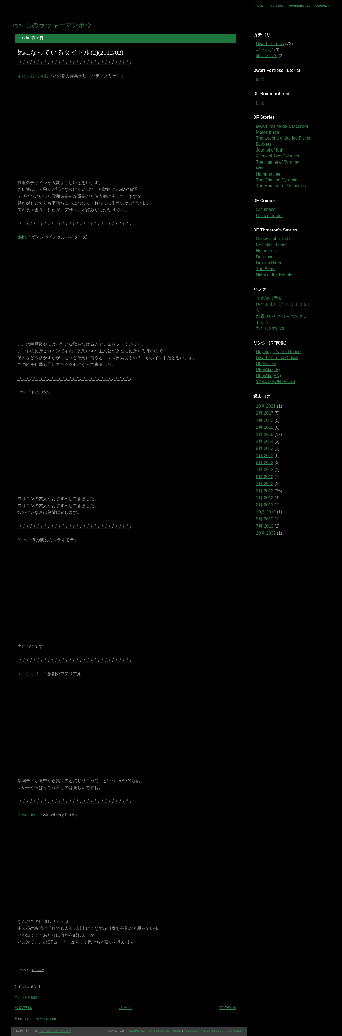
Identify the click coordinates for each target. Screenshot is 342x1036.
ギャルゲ (38, 970)
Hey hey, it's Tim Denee (278, 351)
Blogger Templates (227, 1030)
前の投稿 (227, 1007)
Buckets (263, 144)
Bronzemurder (269, 215)
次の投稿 (23, 1007)
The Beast (265, 268)
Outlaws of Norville (274, 239)
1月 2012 (264, 498)
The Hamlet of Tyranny (277, 162)
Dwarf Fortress (270, 43)
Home (259, 5)
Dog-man (265, 257)
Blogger (322, 5)
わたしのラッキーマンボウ (52, 25)
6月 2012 (264, 476)
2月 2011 (264, 504)
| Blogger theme (168, 1030)
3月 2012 (264, 483)
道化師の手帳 (269, 298)
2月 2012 (264, 491)
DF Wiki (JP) (268, 369)
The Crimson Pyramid (276, 180)
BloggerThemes (197, 1030)
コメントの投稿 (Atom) (39, 1019)
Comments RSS (299, 5)
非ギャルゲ (266, 55)
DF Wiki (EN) (268, 375)
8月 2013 (264, 448)
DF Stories (266, 363)
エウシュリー (30, 674)
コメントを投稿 (26, 997)
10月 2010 (266, 512)
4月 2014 (264, 441)
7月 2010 (264, 526)
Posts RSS (276, 5)
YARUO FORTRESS (275, 381)
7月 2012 (264, 469)
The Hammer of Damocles (281, 186)
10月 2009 (266, 533)
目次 (260, 79)
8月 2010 (264, 519)
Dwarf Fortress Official (277, 357)
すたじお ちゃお (32, 76)
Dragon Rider (268, 263)
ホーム (125, 1007)
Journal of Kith (269, 150)
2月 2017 (264, 413)
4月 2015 (264, 420)
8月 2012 (264, 462)
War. (260, 168)
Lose (22, 392)
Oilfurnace (265, 209)
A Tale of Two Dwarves (277, 156)
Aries (22, 540)
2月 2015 (264, 427)
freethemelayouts (140, 1030)
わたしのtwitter (270, 328)
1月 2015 (264, 434)
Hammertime (268, 174)
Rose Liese (28, 815)
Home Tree (266, 251)
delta (22, 237)
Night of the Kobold (274, 275)
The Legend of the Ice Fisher (283, 138)
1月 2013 (264, 455)
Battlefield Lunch (271, 245)
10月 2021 (266, 406)
